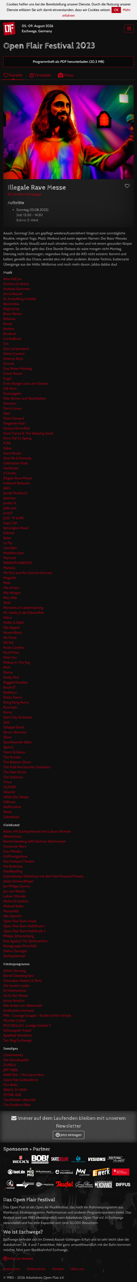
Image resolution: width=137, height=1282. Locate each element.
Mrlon (7, 618)
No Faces (10, 637)
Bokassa (9, 319)
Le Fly (7, 543)
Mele (6, 583)
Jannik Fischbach (15, 493)
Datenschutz (36, 1269)
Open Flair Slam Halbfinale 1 (24, 926)
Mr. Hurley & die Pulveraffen (23, 613)
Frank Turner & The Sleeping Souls (28, 433)
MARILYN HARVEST (18, 563)
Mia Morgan (12, 593)
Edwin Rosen (13, 373)
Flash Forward (13, 418)
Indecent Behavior (16, 483)
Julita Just (9, 508)
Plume (8, 672)
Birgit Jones (11, 309)
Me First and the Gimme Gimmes (27, 573)
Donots (8, 363)
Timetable (40, 75)
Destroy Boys (13, 359)
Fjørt (6, 413)
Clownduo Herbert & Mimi (22, 981)
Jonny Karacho (14, 1000)
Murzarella (11, 911)
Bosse (7, 324)
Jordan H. (10, 503)
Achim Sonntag (14, 971)
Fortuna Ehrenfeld (16, 428)
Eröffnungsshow (15, 856)
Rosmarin (10, 707)
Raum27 (9, 687)
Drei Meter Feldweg (17, 368)
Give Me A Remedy (17, 458)
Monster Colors (14, 1020)
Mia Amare (11, 588)
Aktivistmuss (12, 836)
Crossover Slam (15, 846)
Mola (7, 603)
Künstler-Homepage (24, 194)
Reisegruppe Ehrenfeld (20, 946)
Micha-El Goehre (15, 901)
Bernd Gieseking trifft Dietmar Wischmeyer (34, 841)
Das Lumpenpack (16, 349)
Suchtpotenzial (14, 956)
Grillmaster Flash (15, 463)
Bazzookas (11, 304)
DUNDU (9, 1065)
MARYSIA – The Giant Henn (23, 1075)
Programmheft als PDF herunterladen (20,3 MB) (68, 62)
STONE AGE (12, 1095)
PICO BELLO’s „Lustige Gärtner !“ (27, 1025)
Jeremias (9, 498)
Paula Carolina (13, 647)
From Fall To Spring (17, 438)
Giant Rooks (12, 453)
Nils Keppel (11, 628)
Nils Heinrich (12, 916)
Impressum (11, 1269)
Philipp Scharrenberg (18, 936)
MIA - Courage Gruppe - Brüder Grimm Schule (37, 1015)
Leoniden (10, 548)
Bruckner (9, 334)
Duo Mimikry (12, 851)
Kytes (7, 538)
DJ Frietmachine (14, 991)
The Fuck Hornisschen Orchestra (26, 767)
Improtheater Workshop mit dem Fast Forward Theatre (43, 876)
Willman (9, 802)
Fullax (7, 448)
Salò (6, 722)
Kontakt (57, 1269)
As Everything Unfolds (19, 299)
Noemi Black (12, 632)
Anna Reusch (13, 294)
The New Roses (14, 772)
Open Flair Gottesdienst (20, 1080)
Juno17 (8, 513)
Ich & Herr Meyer (15, 996)
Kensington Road (15, 528)
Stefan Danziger (15, 951)
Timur (7, 782)
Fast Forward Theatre (18, 861)
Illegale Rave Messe (17, 478)
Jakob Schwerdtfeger (18, 881)
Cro (5, 344)
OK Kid (8, 642)
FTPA (7, 443)
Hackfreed (10, 468)
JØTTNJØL (10, 1070)
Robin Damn (12, 697)
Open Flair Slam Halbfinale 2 (24, 931)
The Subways (13, 777)
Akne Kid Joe (12, 279)
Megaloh (9, 578)
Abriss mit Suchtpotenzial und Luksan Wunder (37, 831)
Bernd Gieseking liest (18, 976)
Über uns (77, 1269)
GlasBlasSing (12, 871)
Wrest (7, 812)
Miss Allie (10, 598)
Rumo (7, 712)
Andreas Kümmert (16, 289)
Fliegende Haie (14, 423)
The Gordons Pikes (17, 1105)
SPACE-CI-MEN (15, 1090)
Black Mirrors (12, 314)
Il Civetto (9, 473)
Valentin (9, 792)
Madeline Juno (13, 553)
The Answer (12, 757)
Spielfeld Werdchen (17, 1035)
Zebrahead (11, 817)
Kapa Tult (10, 523)
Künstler (13, 75)
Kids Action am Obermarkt (22, 1005)
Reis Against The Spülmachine (25, 941)
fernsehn (9, 403)
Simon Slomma (14, 732)
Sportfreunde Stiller (17, 742)
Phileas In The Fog (16, 662)
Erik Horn (10, 388)
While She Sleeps (16, 797)
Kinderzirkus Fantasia (18, 1010)
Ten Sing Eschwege (17, 1040)
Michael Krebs (13, 906)
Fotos (65, 75)
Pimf (6, 667)
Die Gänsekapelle (16, 1060)
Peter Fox (10, 657)
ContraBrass (12, 339)
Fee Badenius (13, 866)
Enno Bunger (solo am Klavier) (25, 383)
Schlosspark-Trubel (17, 1030)
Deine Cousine (14, 354)
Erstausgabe (12, 393)
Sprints (8, 747)
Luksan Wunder (14, 896)
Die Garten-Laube (16, 986)
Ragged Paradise (15, 682)
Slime (7, 737)
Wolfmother (12, 807)
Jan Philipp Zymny (16, 886)
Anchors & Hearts (16, 284)
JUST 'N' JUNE (13, 518)
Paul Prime (11, 652)
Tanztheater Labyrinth (19, 1100)
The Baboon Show (17, 762)
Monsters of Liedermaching (23, 608)
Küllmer (9, 533)
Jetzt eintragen (69, 1135)
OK (116, 10)
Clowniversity (13, 1055)
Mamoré (9, 558)
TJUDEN (9, 787)
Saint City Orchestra (17, 717)
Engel (7, 378)
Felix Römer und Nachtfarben (24, 398)
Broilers (8, 329)
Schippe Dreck (13, 727)
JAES (6, 488)
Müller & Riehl (13, 623)
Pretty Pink (11, 677)
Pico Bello (10, 1085)
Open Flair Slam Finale (20, 921)
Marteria (9, 568)
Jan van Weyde (14, 891)
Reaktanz (10, 692)
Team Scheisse (14, 752)
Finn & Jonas (12, 408)
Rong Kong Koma (16, 702)
